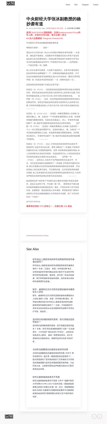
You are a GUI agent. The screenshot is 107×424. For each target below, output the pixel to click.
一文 (65, 28)
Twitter (95, 5)
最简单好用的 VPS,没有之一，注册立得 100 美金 (49, 206)
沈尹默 (48, 28)
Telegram (85, 5)
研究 (61, 28)
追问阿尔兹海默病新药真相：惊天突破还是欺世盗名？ (53, 320)
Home (68, 5)
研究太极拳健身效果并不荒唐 (46, 377)
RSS (76, 5)
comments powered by (37, 235)
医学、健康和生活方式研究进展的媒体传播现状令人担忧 (53, 290)
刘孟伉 (53, 28)
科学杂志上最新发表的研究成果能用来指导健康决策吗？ (53, 260)
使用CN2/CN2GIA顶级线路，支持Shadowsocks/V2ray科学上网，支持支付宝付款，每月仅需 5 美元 (53, 33)
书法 (57, 28)
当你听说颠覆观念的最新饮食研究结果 (50, 349)
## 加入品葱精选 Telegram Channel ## (44, 38)
